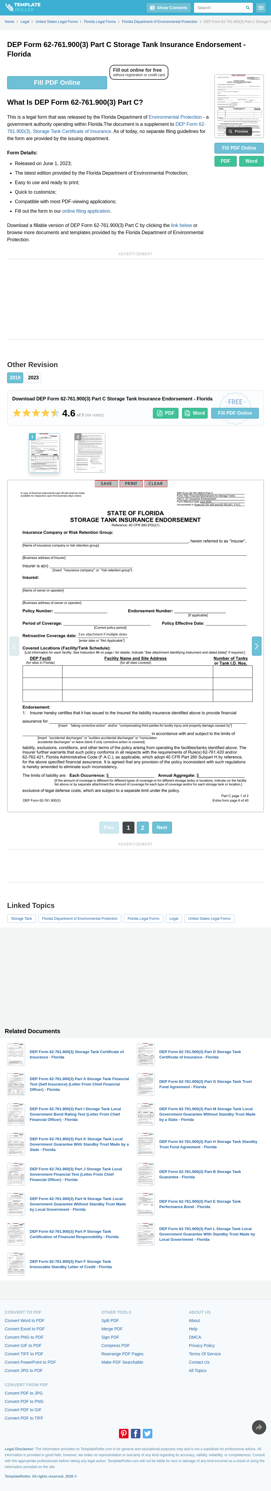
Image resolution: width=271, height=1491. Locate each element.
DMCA (195, 1337)
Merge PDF (112, 1328)
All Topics (197, 1370)
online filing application (86, 211)
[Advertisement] (135, 299)
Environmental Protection (175, 117)
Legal (174, 919)
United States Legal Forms (209, 919)
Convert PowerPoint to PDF (30, 1362)
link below (181, 225)
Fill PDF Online (57, 82)
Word (251, 161)
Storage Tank (21, 919)
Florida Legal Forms (143, 919)
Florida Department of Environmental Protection (80, 919)
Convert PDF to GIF (23, 1409)
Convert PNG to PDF (24, 1337)
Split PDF (110, 1320)
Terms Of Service (205, 1353)
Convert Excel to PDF (25, 1328)
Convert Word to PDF (25, 1320)
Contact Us (199, 1362)
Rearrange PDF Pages (122, 1353)
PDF (225, 161)
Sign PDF (110, 1337)
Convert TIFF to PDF (24, 1353)
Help (193, 1328)
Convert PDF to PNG (24, 1401)
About (194, 1320)
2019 (15, 377)
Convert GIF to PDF (23, 1345)
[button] (257, 646)
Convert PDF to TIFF (24, 1418)
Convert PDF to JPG (24, 1393)
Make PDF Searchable (122, 1362)
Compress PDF (115, 1345)
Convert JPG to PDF (24, 1370)
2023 (33, 377)
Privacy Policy (202, 1345)
